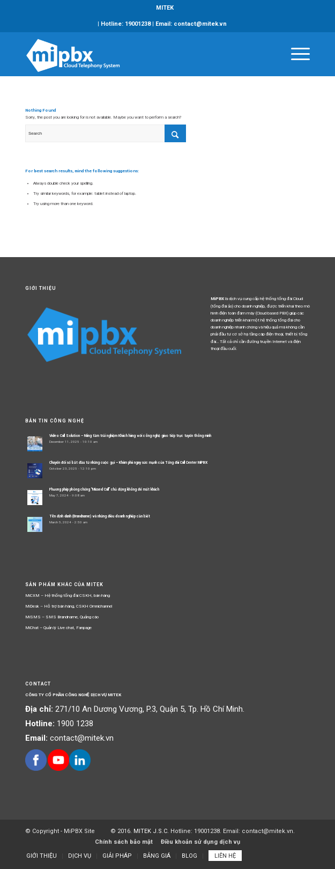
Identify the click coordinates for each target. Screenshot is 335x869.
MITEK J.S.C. (151, 831)
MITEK (165, 7)
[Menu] (295, 54)
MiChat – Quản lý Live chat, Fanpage (58, 627)
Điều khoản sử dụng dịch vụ (200, 841)
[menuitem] (165, 8)
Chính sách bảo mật (124, 841)
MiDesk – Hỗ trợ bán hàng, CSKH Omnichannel (68, 606)
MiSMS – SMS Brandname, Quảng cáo (62, 617)
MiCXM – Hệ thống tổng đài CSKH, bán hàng (67, 595)
